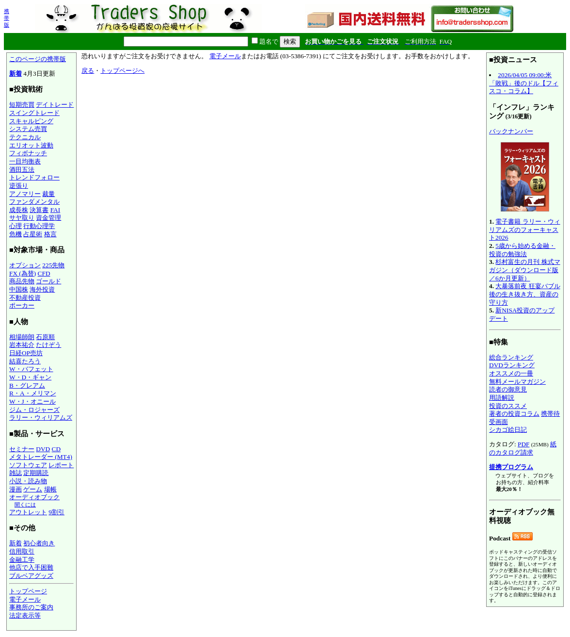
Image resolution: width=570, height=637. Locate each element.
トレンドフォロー (34, 177)
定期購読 (35, 472)
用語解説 (501, 397)
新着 (15, 73)
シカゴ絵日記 (508, 429)
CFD (44, 273)
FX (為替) (22, 273)
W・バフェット (31, 369)
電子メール (25, 599)
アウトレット (28, 512)
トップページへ (122, 70)
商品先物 (21, 281)
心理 (15, 225)
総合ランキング (511, 357)
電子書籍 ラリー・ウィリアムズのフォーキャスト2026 (524, 229)
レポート (61, 465)
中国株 (18, 289)
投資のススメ (508, 405)
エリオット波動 (31, 145)
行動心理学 (39, 225)
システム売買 (28, 128)
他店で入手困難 (31, 567)
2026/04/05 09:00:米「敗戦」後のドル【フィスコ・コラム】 (523, 83)
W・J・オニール (32, 401)
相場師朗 (21, 337)
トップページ (28, 591)
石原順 (45, 337)
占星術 (32, 234)
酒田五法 (21, 169)
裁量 (48, 193)
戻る (87, 70)
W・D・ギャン (30, 377)
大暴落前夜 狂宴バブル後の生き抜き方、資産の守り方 (524, 294)
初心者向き (39, 543)
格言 (50, 234)
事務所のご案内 (31, 607)
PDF (523, 444)
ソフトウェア (28, 465)
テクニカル (25, 137)
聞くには (25, 504)
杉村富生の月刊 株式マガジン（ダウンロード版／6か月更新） (524, 269)
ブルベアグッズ (31, 575)
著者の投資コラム (514, 413)
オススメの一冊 (511, 373)
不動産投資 (25, 297)
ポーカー (21, 305)
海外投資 (42, 289)
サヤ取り (21, 217)
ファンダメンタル (34, 201)
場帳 (50, 489)
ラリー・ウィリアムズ (40, 417)
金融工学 (21, 559)
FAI (55, 209)
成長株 (18, 209)
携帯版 (6, 18)
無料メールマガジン (517, 381)
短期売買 (21, 104)
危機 (15, 234)
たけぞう (48, 344)
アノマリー (25, 193)
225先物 (53, 265)
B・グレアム (27, 385)
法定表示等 (25, 615)
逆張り (18, 185)
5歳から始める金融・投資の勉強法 (522, 250)
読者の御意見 (508, 389)
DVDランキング (512, 365)
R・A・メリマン (32, 393)
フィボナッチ (28, 153)
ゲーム (32, 489)
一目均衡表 (25, 161)
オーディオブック (34, 497)
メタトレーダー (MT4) (40, 456)
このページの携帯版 (37, 59)
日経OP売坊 (26, 353)
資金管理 (48, 217)
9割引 (56, 512)
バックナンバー (511, 131)
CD (56, 449)
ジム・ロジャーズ (34, 409)
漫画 (15, 489)
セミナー (21, 449)
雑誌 (15, 472)
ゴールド (48, 281)
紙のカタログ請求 (522, 448)
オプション (25, 265)
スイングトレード (34, 112)
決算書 (39, 209)
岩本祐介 (21, 344)
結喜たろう (25, 361)
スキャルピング (31, 121)
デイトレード (55, 104)
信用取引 (21, 551)
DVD (43, 449)
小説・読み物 (28, 481)
